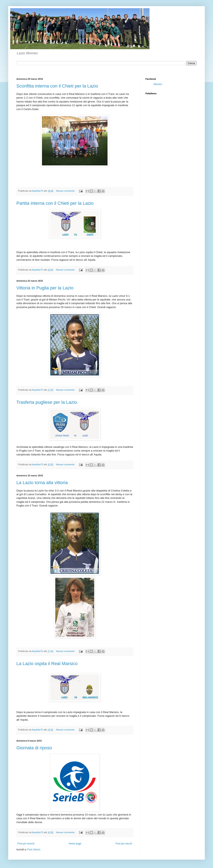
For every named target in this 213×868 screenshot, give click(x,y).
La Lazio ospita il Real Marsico (46, 663)
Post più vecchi (124, 843)
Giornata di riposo (34, 747)
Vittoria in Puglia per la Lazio (44, 287)
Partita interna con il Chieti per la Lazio (55, 203)
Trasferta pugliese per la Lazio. (47, 402)
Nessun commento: (66, 191)
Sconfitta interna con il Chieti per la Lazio (57, 86)
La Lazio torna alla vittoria (42, 482)
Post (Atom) (33, 849)
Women (158, 84)
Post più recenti (25, 843)
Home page (75, 843)
